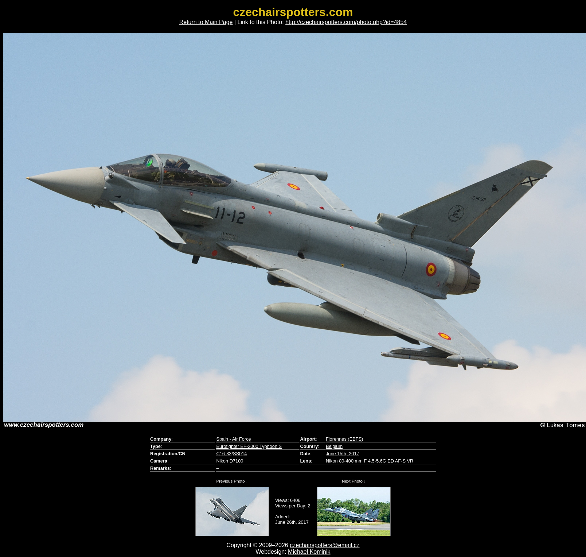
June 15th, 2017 (342, 453)
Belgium (334, 446)
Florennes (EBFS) (344, 439)
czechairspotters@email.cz (324, 545)
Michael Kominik (309, 552)
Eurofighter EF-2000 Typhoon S (249, 446)
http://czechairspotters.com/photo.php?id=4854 (346, 22)
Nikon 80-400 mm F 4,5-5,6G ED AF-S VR (369, 461)
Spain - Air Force (233, 439)
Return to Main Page (206, 22)
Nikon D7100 (229, 461)
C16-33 (223, 453)
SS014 (240, 453)
